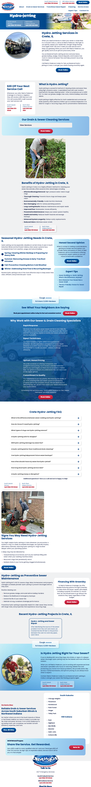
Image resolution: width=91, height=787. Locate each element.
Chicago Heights (54, 702)
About (21, 7)
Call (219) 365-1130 (68, 3)
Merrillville (52, 729)
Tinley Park (52, 716)
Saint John (52, 735)
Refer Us (76, 750)
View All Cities (8, 733)
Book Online (83, 2)
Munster (51, 732)
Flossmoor (52, 705)
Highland (51, 726)
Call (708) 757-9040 (51, 3)
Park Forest (52, 710)
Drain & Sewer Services (35, 7)
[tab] (45, 421)
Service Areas (83, 7)
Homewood (52, 708)
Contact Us (84, 10)
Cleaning (72, 7)
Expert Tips (73, 10)
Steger (50, 714)
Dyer (50, 723)
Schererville (52, 738)
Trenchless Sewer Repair (56, 7)
